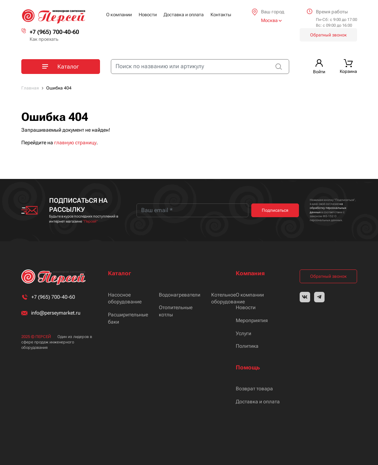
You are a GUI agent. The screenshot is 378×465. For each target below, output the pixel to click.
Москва (271, 20)
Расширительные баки (128, 318)
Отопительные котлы (175, 310)
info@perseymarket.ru (56, 313)
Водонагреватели (179, 295)
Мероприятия (252, 320)
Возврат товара (254, 388)
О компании (119, 14)
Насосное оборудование (125, 298)
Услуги (243, 333)
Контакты (220, 14)
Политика (247, 346)
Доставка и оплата (184, 14)
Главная (30, 88)
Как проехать (44, 39)
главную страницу (75, 142)
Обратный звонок (328, 35)
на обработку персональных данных (328, 208)
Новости (148, 14)
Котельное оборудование (228, 298)
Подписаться (275, 210)
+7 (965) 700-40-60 (54, 31)
